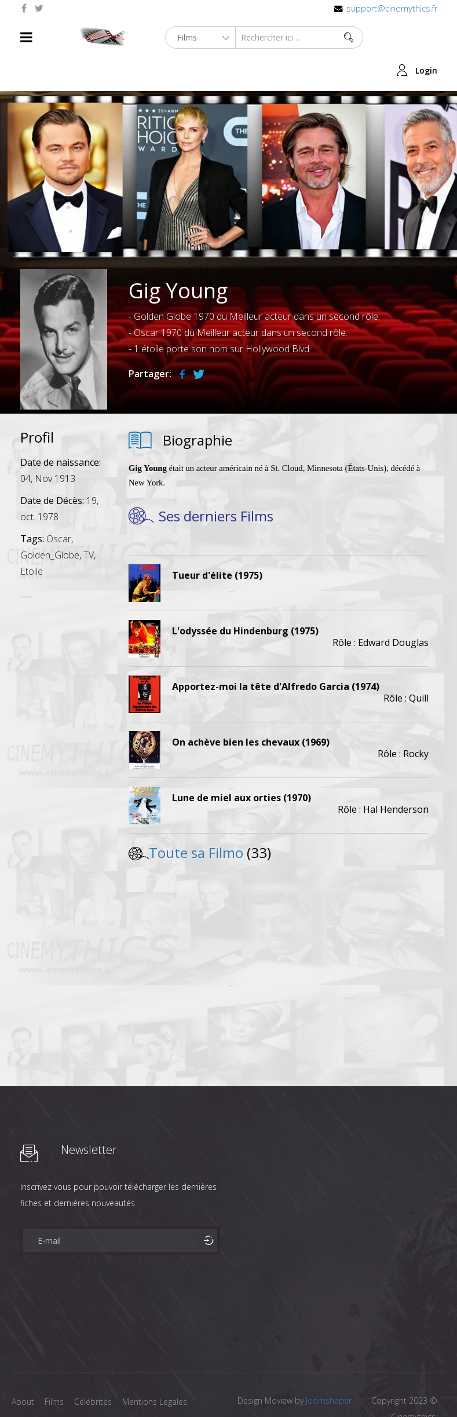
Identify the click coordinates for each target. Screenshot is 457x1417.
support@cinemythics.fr (391, 8)
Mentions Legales (158, 1368)
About (23, 1368)
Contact (26, 1387)
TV (88, 522)
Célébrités (95, 1368)
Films (55, 1368)
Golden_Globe (49, 522)
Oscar (58, 505)
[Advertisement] (63, 751)
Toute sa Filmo (196, 819)
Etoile (31, 538)
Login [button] (426, 37)
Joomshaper (329, 1367)
